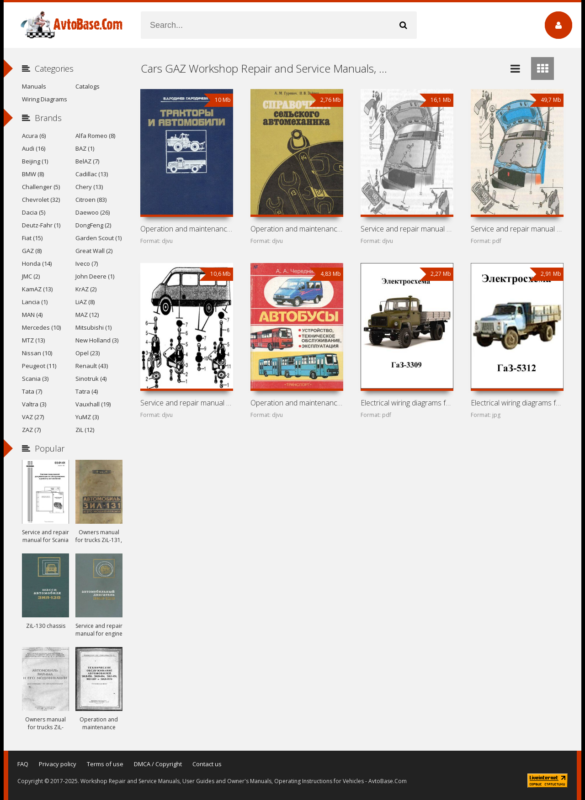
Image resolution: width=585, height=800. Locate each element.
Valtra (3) (34, 404)
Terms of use (105, 764)
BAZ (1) (84, 148)
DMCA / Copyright (158, 764)
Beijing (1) (35, 161)
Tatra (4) (86, 391)
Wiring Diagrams (44, 99)
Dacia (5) (33, 212)
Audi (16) (33, 148)
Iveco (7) (86, 263)
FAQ (22, 764)
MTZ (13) (33, 340)
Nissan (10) (37, 353)
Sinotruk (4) (90, 378)
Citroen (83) (90, 199)
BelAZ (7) (87, 161)
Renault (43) (91, 366)
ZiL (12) (84, 430)
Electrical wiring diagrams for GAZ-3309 (407, 403)
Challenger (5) (41, 187)
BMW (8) (33, 174)
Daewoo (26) (92, 212)
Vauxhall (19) (93, 404)
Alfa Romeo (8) (95, 136)
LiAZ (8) (85, 302)
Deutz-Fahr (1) (41, 225)
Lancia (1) (35, 302)
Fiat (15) (32, 238)
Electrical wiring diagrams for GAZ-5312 (517, 403)
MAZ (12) (87, 315)
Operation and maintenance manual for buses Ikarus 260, (296, 403)
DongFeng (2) (93, 225)
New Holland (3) (96, 340)
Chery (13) (89, 187)
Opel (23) (87, 353)
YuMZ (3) (87, 417)
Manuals (34, 86)
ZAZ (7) (31, 430)
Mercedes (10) (41, 327)
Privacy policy (57, 764)
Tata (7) (32, 391)
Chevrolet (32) (41, 199)
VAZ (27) (33, 417)
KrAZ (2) (85, 289)
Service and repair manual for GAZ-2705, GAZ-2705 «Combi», (407, 229)
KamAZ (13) (37, 289)
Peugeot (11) (39, 366)
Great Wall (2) (93, 251)
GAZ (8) (32, 251)
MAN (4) (32, 315)
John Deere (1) (94, 276)
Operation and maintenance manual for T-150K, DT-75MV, (186, 229)
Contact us (207, 764)
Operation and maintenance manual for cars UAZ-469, (296, 229)
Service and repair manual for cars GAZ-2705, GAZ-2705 (186, 403)
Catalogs (87, 86)
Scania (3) (35, 378)
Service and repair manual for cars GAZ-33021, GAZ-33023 (517, 229)
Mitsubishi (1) (93, 327)
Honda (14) (37, 263)
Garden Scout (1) (98, 238)
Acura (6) (34, 136)
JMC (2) (31, 276)
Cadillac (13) (91, 174)
